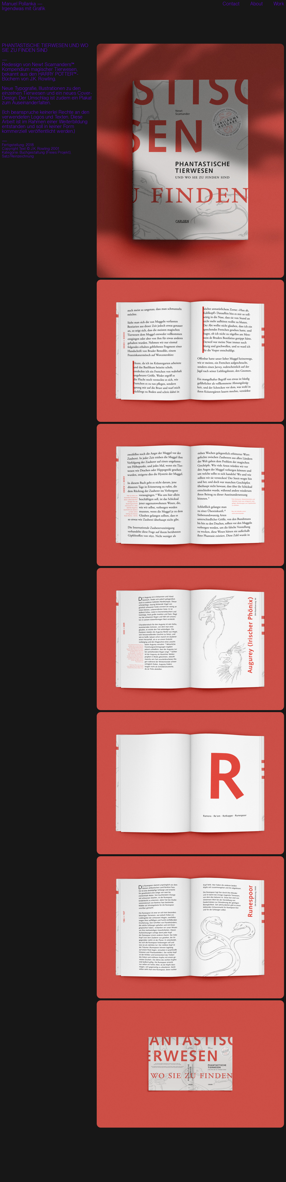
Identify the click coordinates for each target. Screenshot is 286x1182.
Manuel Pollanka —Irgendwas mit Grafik (23, 6)
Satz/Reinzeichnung (18, 156)
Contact (231, 4)
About (256, 4)
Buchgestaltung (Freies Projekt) (45, 152)
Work (278, 4)
